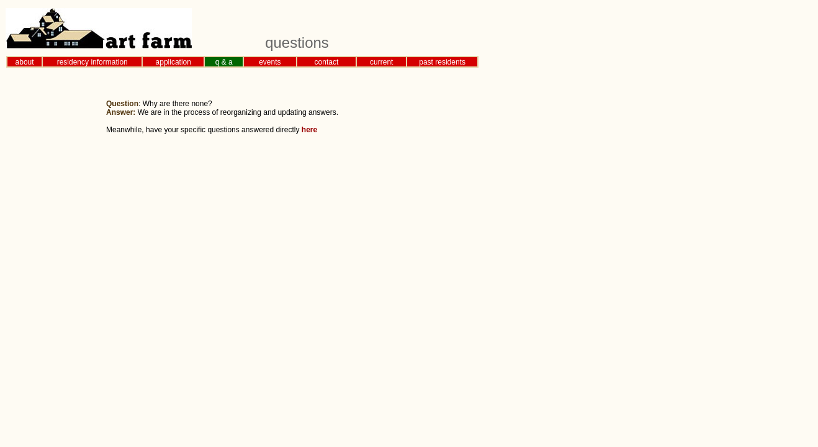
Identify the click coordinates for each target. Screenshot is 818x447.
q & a (224, 62)
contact (327, 62)
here (309, 129)
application (173, 62)
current (381, 62)
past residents (442, 62)
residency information (92, 62)
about (25, 62)
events (270, 62)
